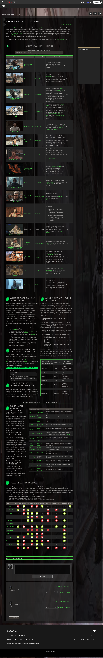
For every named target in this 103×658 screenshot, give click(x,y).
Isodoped (37, 156)
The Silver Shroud (53, 161)
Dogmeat (31, 434)
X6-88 (30, 470)
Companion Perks (17, 33)
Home (8, 637)
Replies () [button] (61, 593)
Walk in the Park (51, 183)
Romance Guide (60, 39)
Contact (26, 637)
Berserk (37, 272)
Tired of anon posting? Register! (63, 559)
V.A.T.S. (68, 435)
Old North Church (28, 128)
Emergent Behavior (59, 117)
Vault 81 (26, 113)
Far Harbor (27, 184)
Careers (81, 637)
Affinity (26, 334)
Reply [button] (68, 593)
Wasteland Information (8, 14)
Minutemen (59, 246)
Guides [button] (73, 6)
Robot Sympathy (39, 95)
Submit (42, 577)
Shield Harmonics (39, 286)
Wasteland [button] (65, 6)
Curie (30, 422)
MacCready (32, 442)
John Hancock (10, 528)
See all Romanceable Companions (22, 374)
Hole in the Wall (53, 115)
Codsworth (32, 418)
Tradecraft (55, 130)
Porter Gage (14, 235)
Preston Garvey (10, 542)
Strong (31, 466)
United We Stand (39, 244)
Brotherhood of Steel (51, 201)
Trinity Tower (27, 272)
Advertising (76, 637)
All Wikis (13, 637)
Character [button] (48, 6)
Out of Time (60, 90)
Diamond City (27, 214)
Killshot (37, 258)
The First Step (49, 244)
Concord (61, 88)
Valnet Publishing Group (90, 641)
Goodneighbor (27, 156)
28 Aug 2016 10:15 (60, 603)
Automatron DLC (19, 359)
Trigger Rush (38, 78)
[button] (83, 2)
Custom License (35, 644)
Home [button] (34, 6)
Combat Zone (27, 78)
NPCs (18, 14)
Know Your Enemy (39, 198)
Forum (16, 637)
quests (40, 27)
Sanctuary (26, 95)
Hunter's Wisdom (39, 184)
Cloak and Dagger (39, 128)
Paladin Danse (10, 518)
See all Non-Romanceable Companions (23, 380)
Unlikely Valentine (56, 168)
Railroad (61, 127)
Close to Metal (38, 170)
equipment (14, 330)
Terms (85, 637)
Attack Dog (38, 142)
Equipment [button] (57, 6)
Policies (93, 637)
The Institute (27, 286)
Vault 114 (26, 169)
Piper (30, 454)
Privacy (89, 637)
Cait (30, 413)
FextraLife (76, 641)
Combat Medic (38, 113)
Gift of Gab (38, 214)
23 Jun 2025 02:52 (60, 587)
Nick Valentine (10, 535)
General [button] (40, 6)
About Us (21, 637)
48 (95, 13)
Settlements (19, 345)
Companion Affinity (10, 35)
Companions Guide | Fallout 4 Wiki (23, 22)
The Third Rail (27, 257)
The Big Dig (52, 160)
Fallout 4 (16, 27)
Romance (33, 335)
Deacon (31, 430)
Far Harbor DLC (50, 185)
